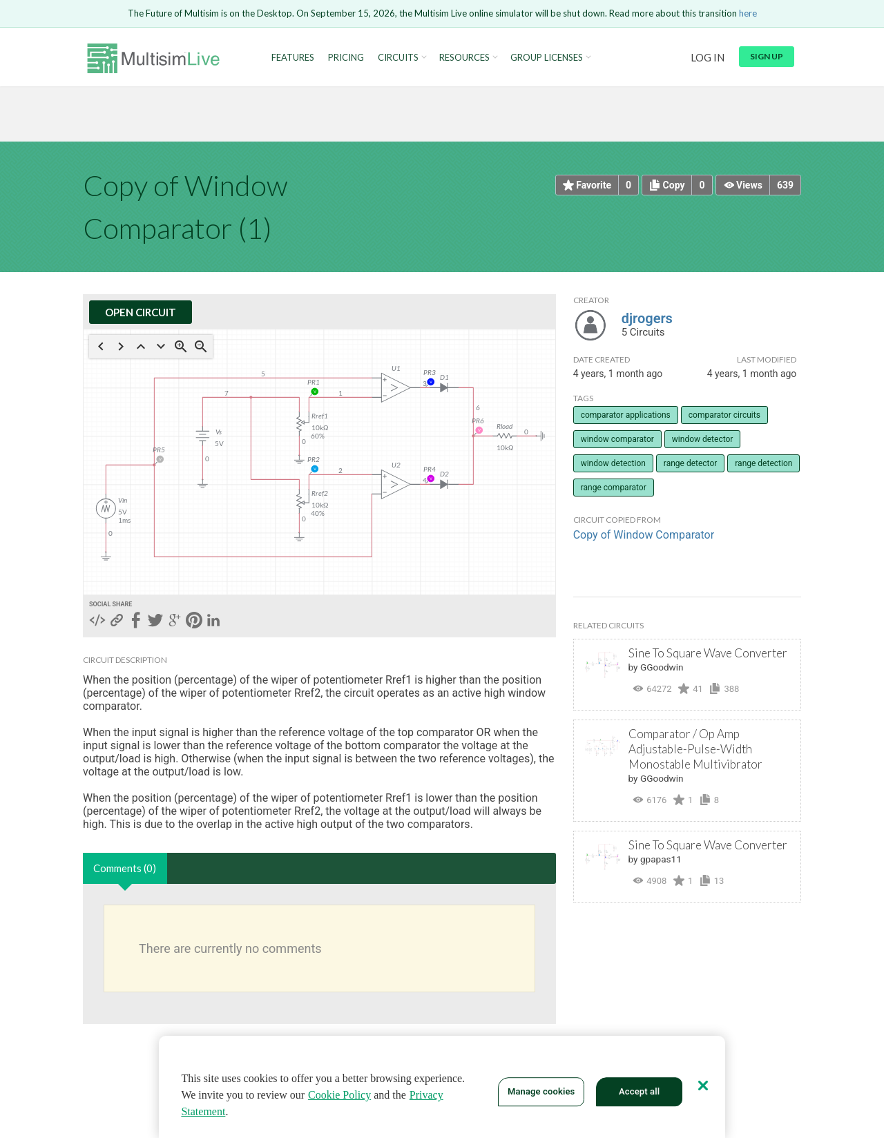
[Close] (703, 1085)
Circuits (398, 57)
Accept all (639, 1091)
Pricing (346, 57)
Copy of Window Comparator (643, 534)
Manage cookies (541, 1091)
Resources (464, 57)
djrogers (647, 318)
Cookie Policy (339, 1095)
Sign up (766, 56)
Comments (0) (124, 868)
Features (292, 57)
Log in (707, 57)
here (748, 13)
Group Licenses (546, 57)
